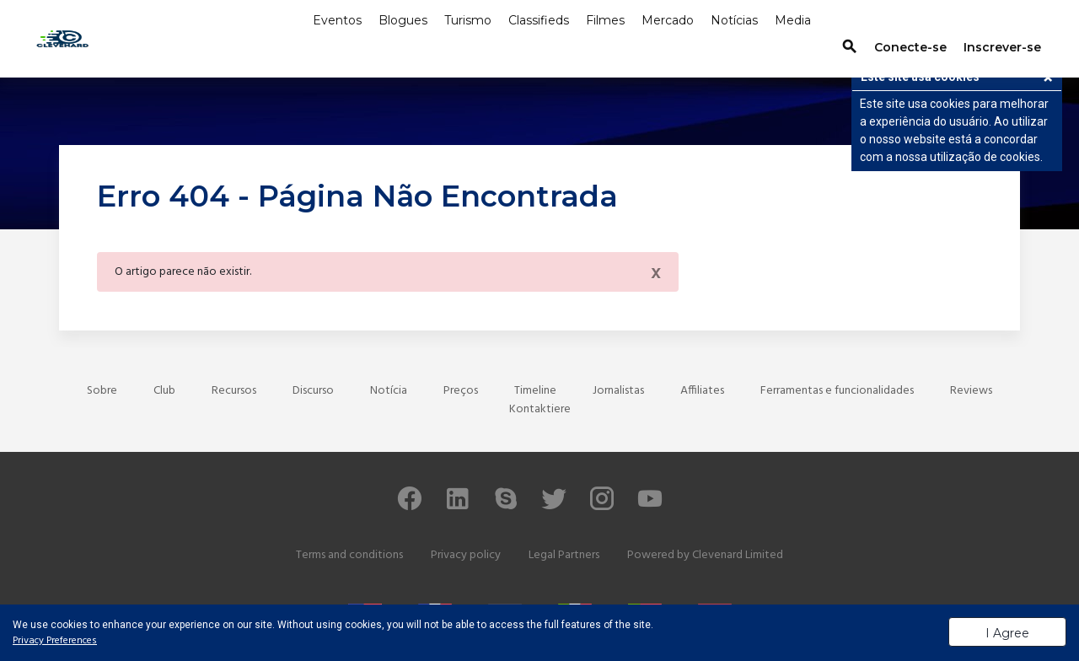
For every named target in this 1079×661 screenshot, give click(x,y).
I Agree (1007, 633)
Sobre (102, 390)
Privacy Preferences (55, 640)
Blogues (402, 20)
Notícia (388, 390)
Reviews (971, 390)
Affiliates (702, 390)
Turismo (467, 20)
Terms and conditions (349, 555)
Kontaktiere (540, 409)
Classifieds (538, 20)
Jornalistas (618, 390)
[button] (1048, 79)
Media (793, 20)
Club (164, 390)
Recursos (234, 390)
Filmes (605, 20)
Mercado (667, 20)
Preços (460, 390)
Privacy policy (466, 555)
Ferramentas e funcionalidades (837, 390)
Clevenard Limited (737, 555)
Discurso (313, 390)
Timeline (535, 390)
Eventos (337, 20)
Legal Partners (564, 555)
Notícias (734, 20)
